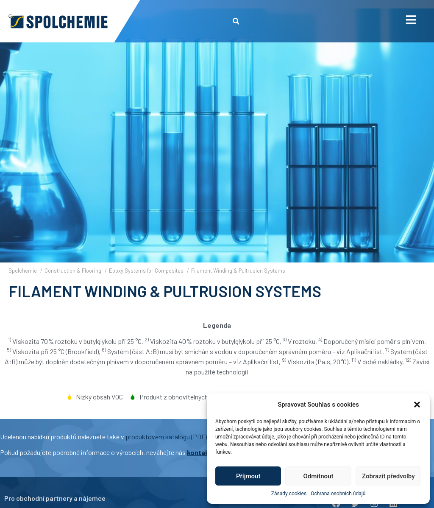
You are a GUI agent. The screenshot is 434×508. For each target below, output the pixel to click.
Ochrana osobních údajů (338, 494)
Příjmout (248, 476)
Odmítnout (318, 476)
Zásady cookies (288, 494)
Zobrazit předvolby (388, 476)
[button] (417, 404)
